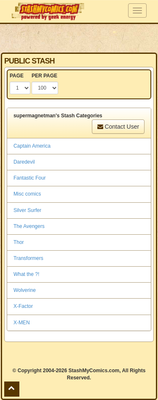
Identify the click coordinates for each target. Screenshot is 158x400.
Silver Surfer (27, 210)
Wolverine (24, 290)
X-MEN (21, 323)
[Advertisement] (79, 37)
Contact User (118, 126)
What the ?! (26, 274)
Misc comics (27, 194)
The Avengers (29, 226)
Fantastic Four (29, 178)
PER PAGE (44, 76)
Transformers (28, 258)
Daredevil (24, 162)
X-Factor (23, 306)
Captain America (32, 146)
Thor (18, 242)
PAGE (17, 76)
